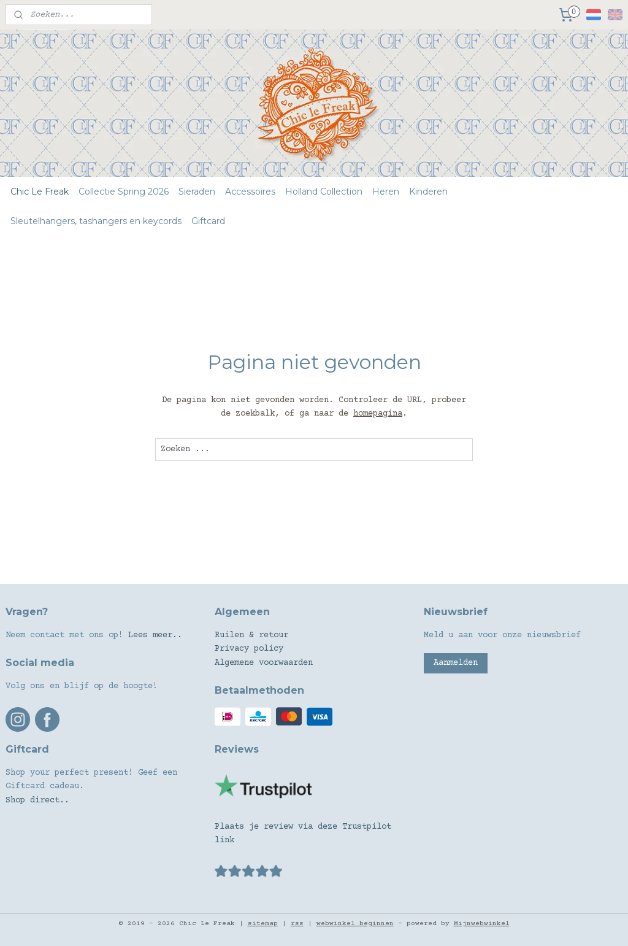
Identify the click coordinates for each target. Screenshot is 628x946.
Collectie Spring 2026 (123, 191)
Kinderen (428, 191)
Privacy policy (249, 649)
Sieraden (196, 191)
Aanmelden (456, 663)
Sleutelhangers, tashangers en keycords (96, 221)
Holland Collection (323, 191)
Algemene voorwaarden (264, 663)
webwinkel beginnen (355, 924)
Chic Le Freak (39, 191)
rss (297, 924)
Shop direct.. (37, 800)
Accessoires (250, 191)
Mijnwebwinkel (482, 924)
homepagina (377, 414)
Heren (385, 191)
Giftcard (208, 221)
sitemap (263, 924)
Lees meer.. (155, 635)
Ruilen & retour (251, 635)
